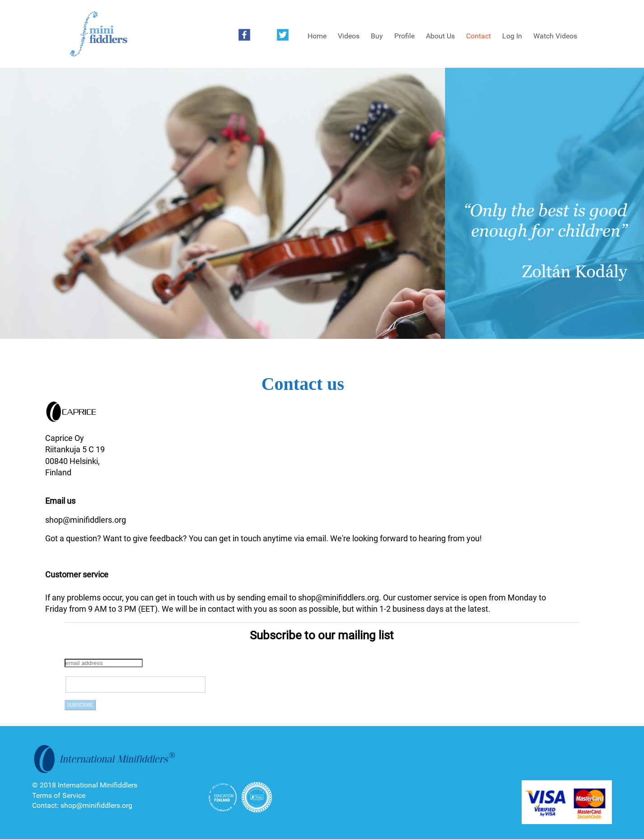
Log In (512, 36)
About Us (440, 36)
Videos (348, 36)
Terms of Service (58, 795)
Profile (404, 36)
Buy (377, 36)
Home (317, 36)
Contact (478, 36)
